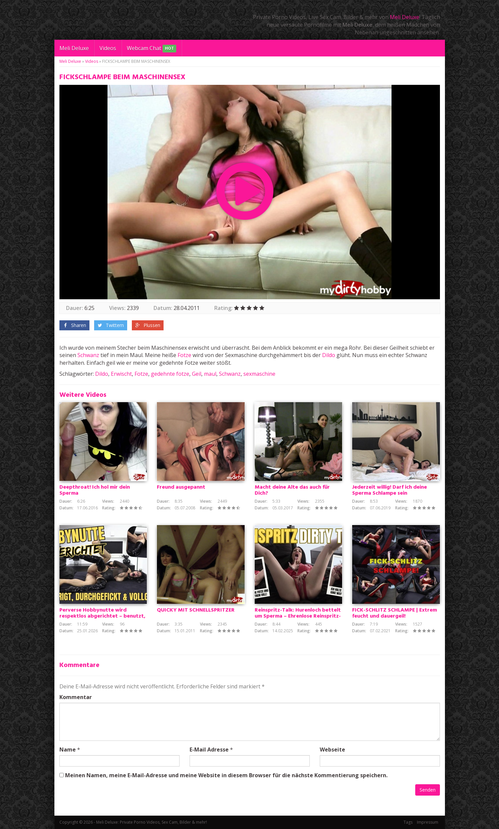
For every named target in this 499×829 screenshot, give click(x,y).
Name (67, 749)
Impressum (427, 822)
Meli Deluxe (404, 17)
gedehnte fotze (170, 373)
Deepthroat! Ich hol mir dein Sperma (94, 490)
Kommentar (75, 697)
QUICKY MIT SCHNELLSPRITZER (196, 610)
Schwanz (88, 355)
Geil (196, 373)
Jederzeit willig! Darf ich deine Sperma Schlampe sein (389, 490)
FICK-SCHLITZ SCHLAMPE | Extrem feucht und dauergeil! (394, 613)
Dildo (328, 355)
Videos (107, 48)
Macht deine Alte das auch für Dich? (292, 490)
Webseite (332, 749)
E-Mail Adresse (209, 749)
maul (210, 373)
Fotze (184, 355)
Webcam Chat (151, 48)
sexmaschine (259, 373)
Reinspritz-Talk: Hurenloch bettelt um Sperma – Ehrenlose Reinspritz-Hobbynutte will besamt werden (298, 616)
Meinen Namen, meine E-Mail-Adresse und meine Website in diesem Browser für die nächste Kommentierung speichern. (226, 775)
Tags (408, 822)
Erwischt (121, 373)
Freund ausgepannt (181, 487)
